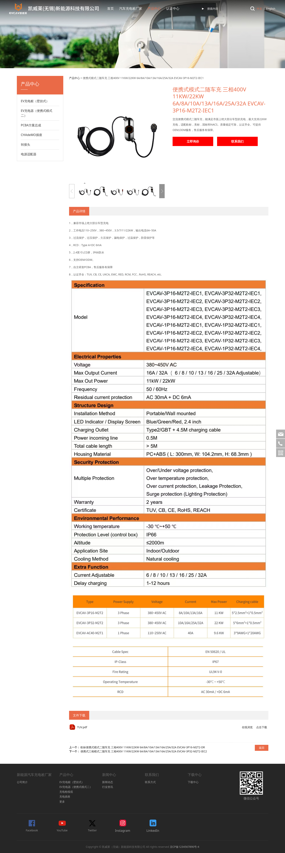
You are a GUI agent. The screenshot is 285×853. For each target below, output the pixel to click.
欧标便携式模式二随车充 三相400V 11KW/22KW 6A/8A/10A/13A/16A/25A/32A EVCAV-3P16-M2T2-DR (142, 747)
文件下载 (79, 715)
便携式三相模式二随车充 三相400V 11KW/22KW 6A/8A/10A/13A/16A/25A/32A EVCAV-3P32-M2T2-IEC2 (143, 751)
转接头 (25, 144)
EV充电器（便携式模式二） (36, 113)
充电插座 (64, 796)
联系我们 (237, 141)
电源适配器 (28, 154)
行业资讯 (107, 787)
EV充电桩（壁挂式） (35, 101)
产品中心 (154, 8)
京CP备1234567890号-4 (184, 847)
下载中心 (193, 782)
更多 (62, 801)
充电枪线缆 (66, 792)
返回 (261, 747)
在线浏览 (247, 727)
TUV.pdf (82, 727)
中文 (259, 8)
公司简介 (22, 782)
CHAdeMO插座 (31, 135)
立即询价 (193, 141)
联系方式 (150, 782)
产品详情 (79, 211)
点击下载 (261, 727)
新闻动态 (107, 782)
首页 (110, 8)
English (270, 8)
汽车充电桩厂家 (130, 8)
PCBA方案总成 (31, 125)
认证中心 (172, 8)
